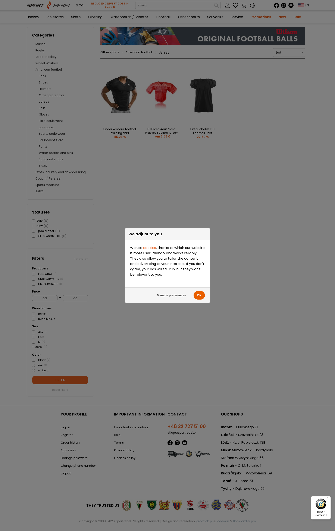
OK (199, 148)
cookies (149, 100)
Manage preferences (171, 148)
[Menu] (328, 498)
